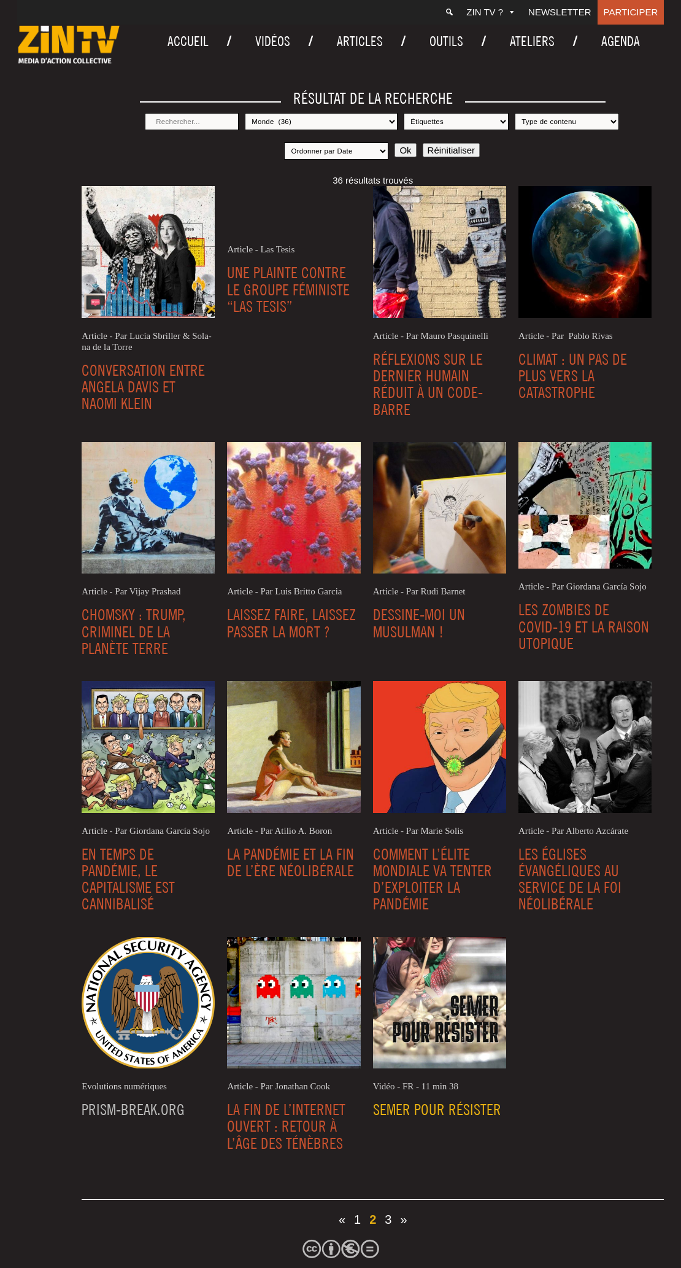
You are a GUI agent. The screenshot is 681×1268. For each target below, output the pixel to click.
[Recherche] (449, 12)
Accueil (188, 41)
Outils (446, 41)
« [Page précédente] (342, 1219)
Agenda (620, 41)
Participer (631, 12)
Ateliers (532, 41)
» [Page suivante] (403, 1219)
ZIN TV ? (491, 12)
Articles (360, 41)
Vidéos (272, 41)
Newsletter (559, 12)
